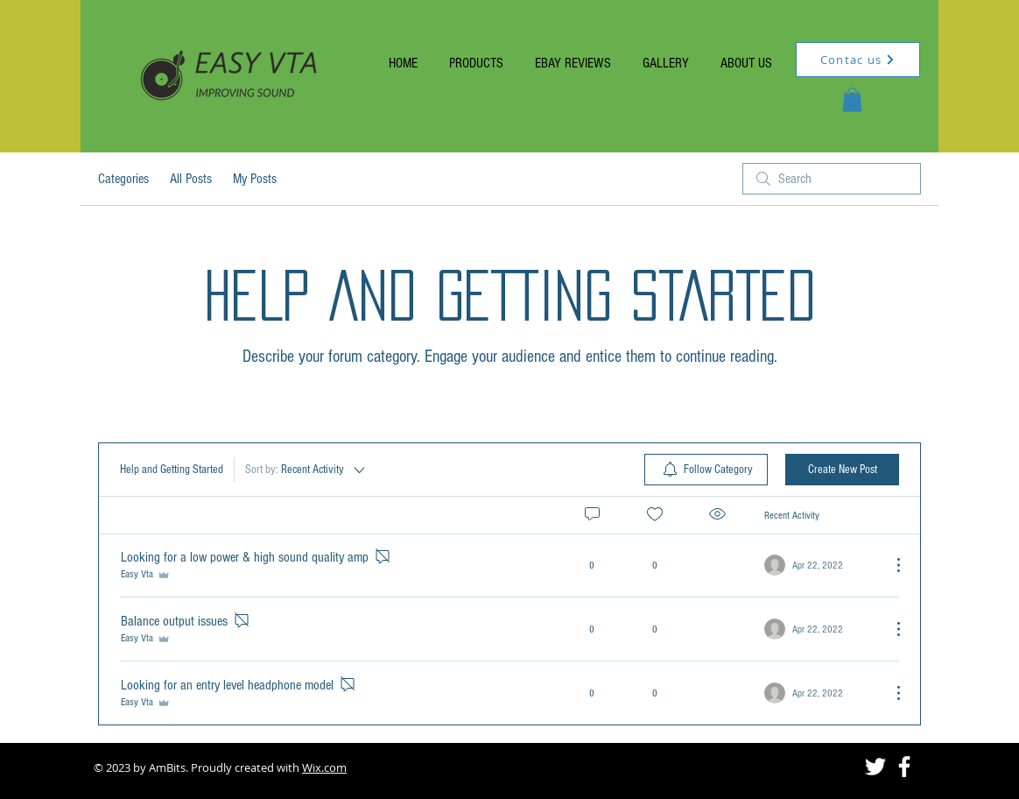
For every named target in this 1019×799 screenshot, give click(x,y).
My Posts (255, 179)
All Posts (191, 179)
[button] (852, 99)
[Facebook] (904, 767)
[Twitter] (875, 767)
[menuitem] (706, 469)
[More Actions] (889, 565)
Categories (123, 179)
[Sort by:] (306, 469)
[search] (831, 178)
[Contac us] (858, 59)
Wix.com (324, 767)
